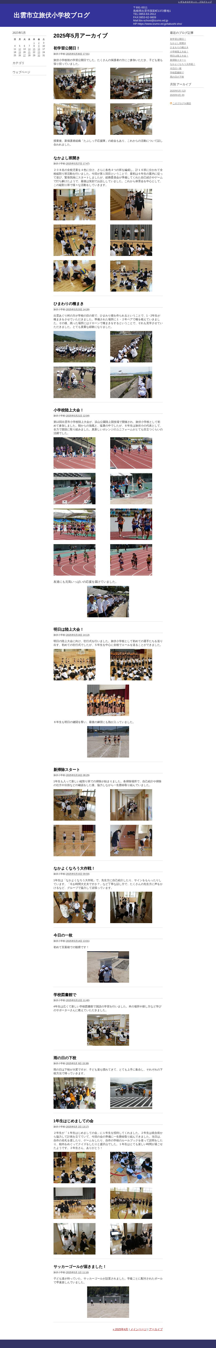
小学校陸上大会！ (69, 410)
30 (39, 55)
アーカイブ (156, 1329)
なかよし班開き (67, 158)
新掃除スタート (67, 770)
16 (39, 49)
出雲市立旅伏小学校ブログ (52, 15)
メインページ (138, 1329)
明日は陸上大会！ (69, 629)
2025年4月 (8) (177, 95)
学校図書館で (65, 995)
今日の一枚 (63, 935)
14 (29, 49)
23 (39, 52)
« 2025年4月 (120, 1329)
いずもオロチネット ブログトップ (195, 2)
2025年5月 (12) (178, 91)
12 (19, 49)
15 (34, 49)
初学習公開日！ (67, 48)
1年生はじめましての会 (73, 1121)
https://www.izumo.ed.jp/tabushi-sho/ (160, 23)
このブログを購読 (182, 103)
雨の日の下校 (65, 1058)
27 (24, 55)
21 (29, 52)
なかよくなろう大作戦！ (74, 868)
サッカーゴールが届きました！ (80, 1267)
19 (19, 52)
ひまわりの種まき (69, 304)
